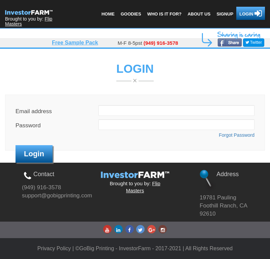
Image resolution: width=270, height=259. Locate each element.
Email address (34, 111)
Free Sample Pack (75, 42)
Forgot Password (236, 135)
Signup (224, 14)
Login (250, 13)
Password (28, 125)
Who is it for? (164, 14)
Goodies (131, 14)
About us (198, 14)
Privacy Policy (54, 248)
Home (108, 14)
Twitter (253, 42)
